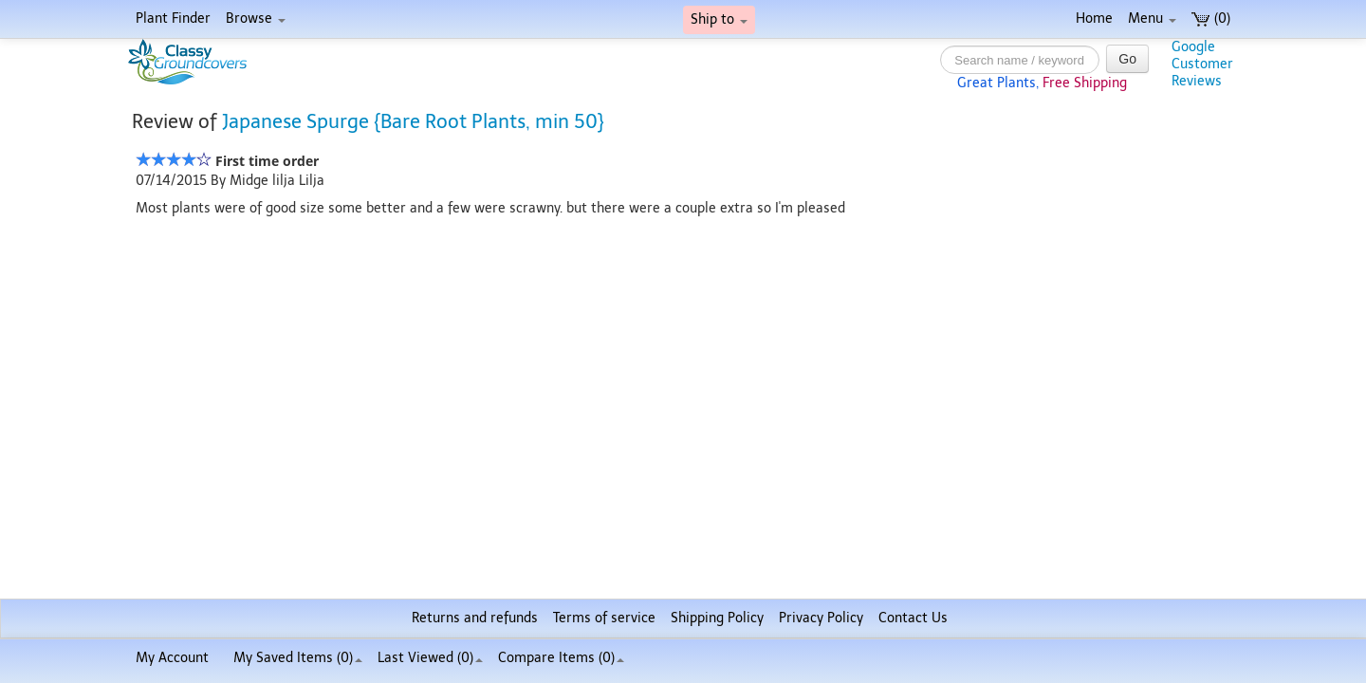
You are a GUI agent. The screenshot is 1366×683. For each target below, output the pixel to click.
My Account (172, 658)
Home (1094, 18)
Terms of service (604, 618)
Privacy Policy (821, 618)
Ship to (719, 19)
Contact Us (913, 618)
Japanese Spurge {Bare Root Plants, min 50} (413, 121)
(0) (1210, 18)
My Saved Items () (297, 658)
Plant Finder (173, 18)
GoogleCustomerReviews (1202, 64)
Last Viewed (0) (430, 658)
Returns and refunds (475, 618)
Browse (256, 18)
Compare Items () (561, 658)
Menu (1152, 18)
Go (1127, 58)
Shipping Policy (717, 618)
